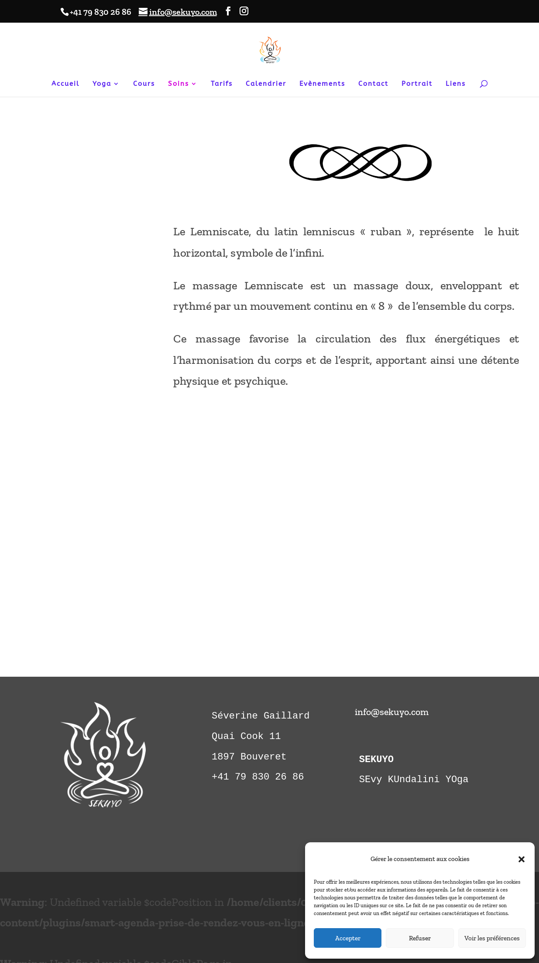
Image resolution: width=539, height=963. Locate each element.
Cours (144, 84)
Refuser (420, 938)
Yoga (102, 84)
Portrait (417, 84)
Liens (456, 84)
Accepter (347, 938)
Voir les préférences (492, 938)
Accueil (65, 84)
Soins (178, 84)
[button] (521, 859)
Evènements (322, 84)
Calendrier (266, 84)
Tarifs (222, 84)
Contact (373, 84)
